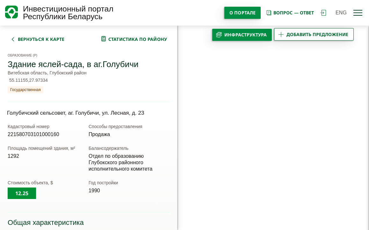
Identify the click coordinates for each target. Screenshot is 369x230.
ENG (341, 12)
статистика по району (137, 39)
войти (323, 13)
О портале (242, 13)
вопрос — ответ (290, 13)
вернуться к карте (41, 39)
